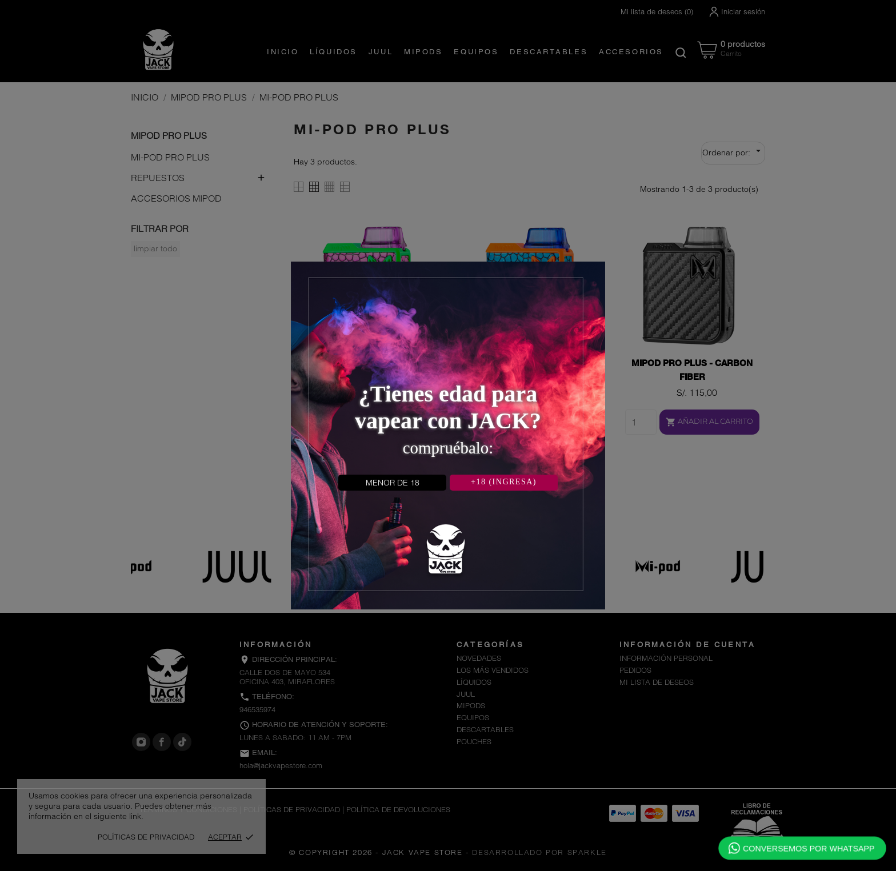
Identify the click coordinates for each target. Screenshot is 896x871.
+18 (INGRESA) (504, 481)
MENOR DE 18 (392, 482)
